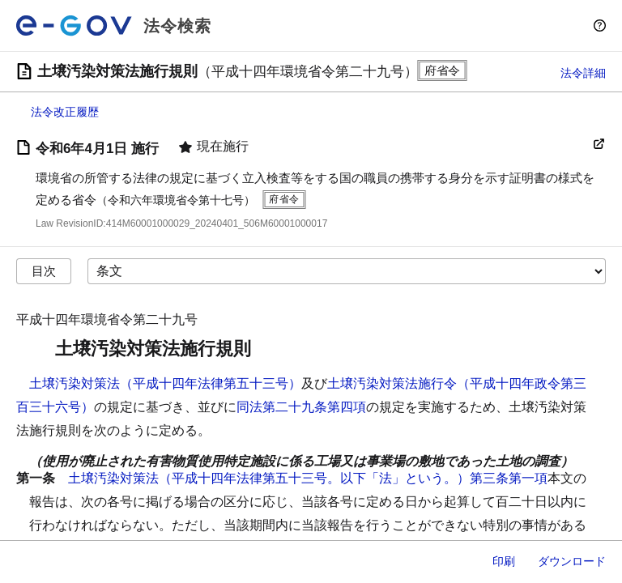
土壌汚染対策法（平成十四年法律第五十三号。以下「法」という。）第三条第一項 (307, 478)
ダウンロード (572, 561)
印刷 (503, 561)
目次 (44, 271)
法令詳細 (583, 72)
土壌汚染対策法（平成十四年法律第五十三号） (165, 383)
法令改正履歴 (65, 111)
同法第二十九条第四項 (301, 407)
